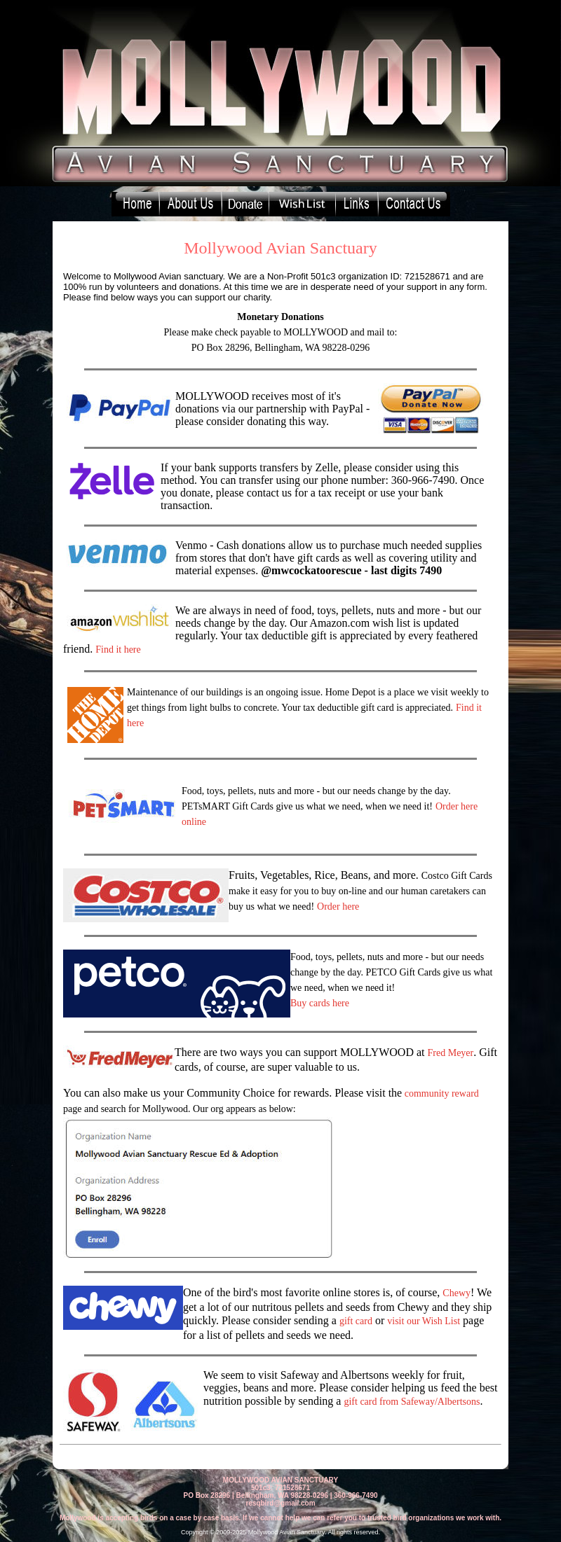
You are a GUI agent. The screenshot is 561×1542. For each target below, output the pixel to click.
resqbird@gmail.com (280, 1503)
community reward (442, 1093)
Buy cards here (319, 1003)
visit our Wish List (423, 1321)
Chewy (456, 1293)
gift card (355, 1321)
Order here (338, 906)
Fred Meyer (451, 1053)
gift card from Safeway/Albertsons (412, 1401)
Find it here (118, 649)
